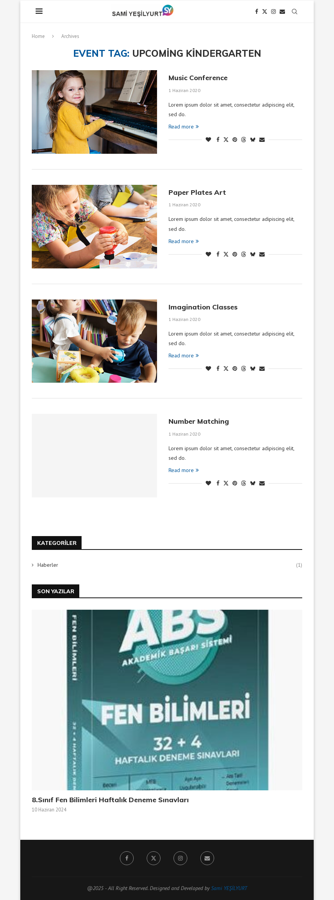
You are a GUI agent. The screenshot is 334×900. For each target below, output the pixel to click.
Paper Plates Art (197, 192)
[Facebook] (256, 11)
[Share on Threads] (243, 139)
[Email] (282, 11)
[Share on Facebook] (217, 139)
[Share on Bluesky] (252, 139)
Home (38, 36)
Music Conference (198, 77)
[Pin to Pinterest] (234, 139)
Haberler (170, 565)
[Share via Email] (262, 139)
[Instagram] (273, 11)
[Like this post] (208, 139)
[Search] (294, 11)
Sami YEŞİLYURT (229, 888)
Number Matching (199, 421)
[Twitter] (264, 11)
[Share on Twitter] (226, 139)
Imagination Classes (203, 307)
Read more (184, 126)
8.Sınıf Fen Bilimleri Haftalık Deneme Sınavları (110, 799)
